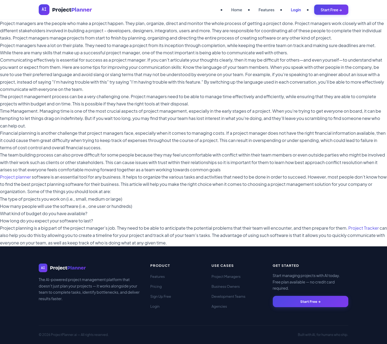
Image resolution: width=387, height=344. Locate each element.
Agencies (219, 306)
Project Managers (226, 276)
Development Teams (228, 296)
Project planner (15, 177)
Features (266, 9)
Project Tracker (363, 228)
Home (236, 9)
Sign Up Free (160, 296)
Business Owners (226, 286)
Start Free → (331, 9)
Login (296, 9)
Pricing (156, 286)
